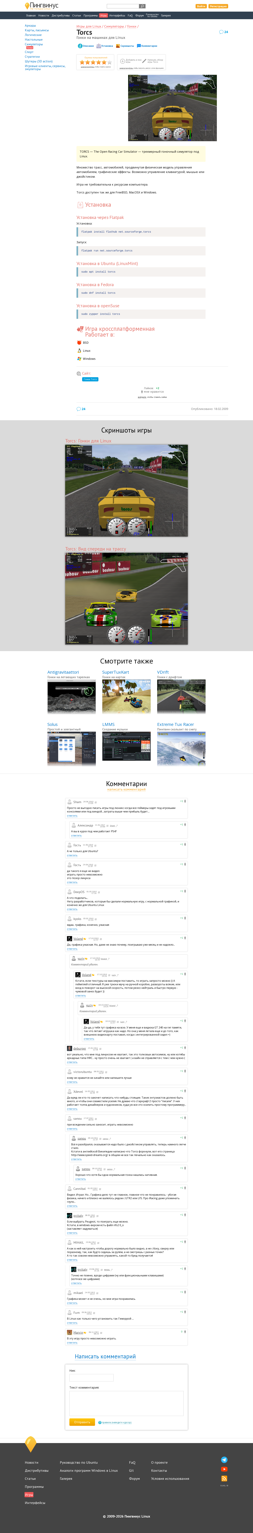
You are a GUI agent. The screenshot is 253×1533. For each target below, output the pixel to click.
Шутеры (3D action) (39, 61)
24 (226, 32)
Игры (103, 15)
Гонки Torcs (90, 379)
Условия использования (170, 1478)
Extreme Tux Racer (175, 724)
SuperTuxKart (115, 672)
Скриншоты (127, 45)
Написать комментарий (105, 1356)
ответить (72, 815)
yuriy (81, 958)
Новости (43, 15)
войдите (142, 397)
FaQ (130, 15)
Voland (78, 939)
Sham (114, 825)
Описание (88, 45)
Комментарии (149, 45)
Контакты (159, 1470)
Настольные (34, 39)
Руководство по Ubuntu (79, 1462)
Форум (139, 15)
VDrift (163, 672)
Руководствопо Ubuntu (152, 15)
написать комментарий (126, 789)
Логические (33, 35)
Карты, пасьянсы (37, 30)
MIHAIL (108, 1270)
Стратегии (32, 56)
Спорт (29, 52)
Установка (107, 45)
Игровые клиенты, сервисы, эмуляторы (45, 67)
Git (131, 1470)
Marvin (78, 1332)
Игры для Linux (88, 26)
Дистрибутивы (61, 15)
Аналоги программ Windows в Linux (89, 1470)
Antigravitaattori (63, 672)
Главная (31, 15)
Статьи (76, 15)
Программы (90, 15)
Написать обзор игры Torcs (155, 61)
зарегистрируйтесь (87, 67)
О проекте (159, 1462)
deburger (79, 1048)
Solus (52, 724)
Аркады (30, 25)
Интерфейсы (117, 15)
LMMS (108, 724)
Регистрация (218, 6)
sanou (82, 1138)
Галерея (166, 15)
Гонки (30, 47)
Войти (201, 6)
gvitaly (78, 1216)
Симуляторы (34, 44)
